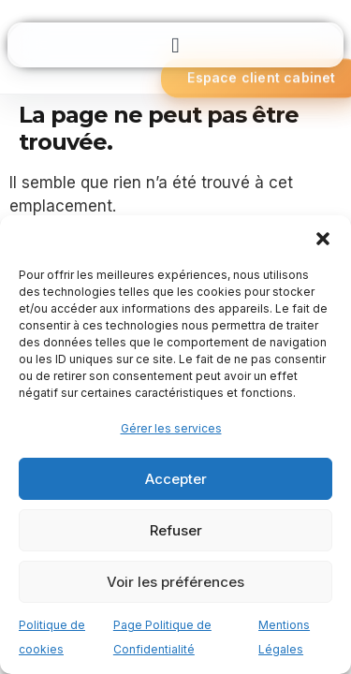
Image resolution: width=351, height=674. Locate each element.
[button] (323, 238)
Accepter (176, 479)
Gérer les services (171, 428)
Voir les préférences (175, 582)
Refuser (176, 530)
